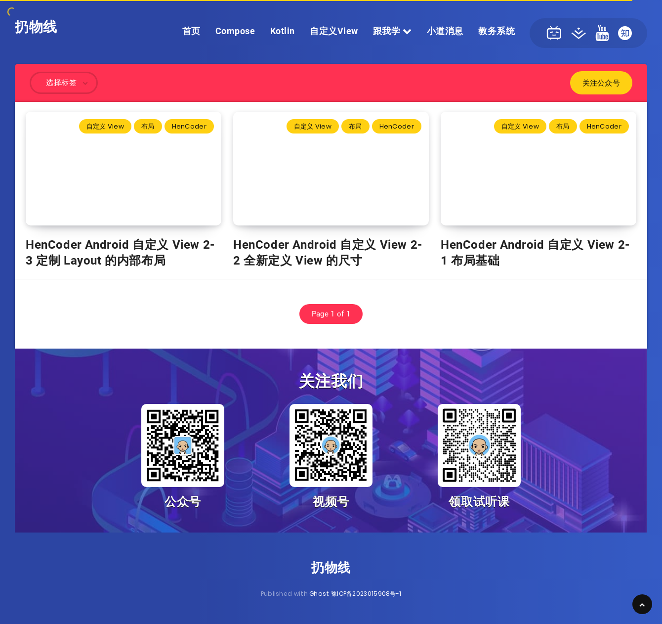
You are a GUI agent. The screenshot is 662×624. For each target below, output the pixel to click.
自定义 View (105, 126)
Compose (235, 31)
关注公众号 (601, 83)
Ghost (319, 593)
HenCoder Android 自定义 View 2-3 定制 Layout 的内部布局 (120, 252)
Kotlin (282, 31)
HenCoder (189, 126)
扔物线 (36, 27)
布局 (148, 126)
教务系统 (496, 31)
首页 (191, 31)
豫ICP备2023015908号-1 (366, 593)
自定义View (334, 31)
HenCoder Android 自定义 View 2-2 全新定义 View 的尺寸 (327, 252)
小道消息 (445, 31)
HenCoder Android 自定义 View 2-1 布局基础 (535, 252)
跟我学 (392, 31)
